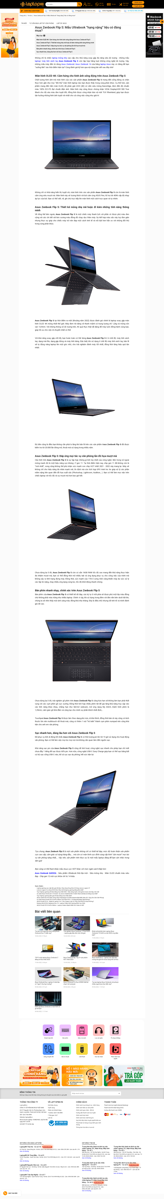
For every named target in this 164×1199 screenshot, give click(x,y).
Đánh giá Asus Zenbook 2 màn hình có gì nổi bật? (47, 1007)
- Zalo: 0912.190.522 (129, 1156)
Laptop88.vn (23, 1105)
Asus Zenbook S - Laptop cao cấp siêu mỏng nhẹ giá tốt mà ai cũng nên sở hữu (105, 958)
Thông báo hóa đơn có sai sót (85, 1127)
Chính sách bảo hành (82, 1115)
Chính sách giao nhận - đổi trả (85, 1110)
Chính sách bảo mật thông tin (85, 1118)
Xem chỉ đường (24, 1151)
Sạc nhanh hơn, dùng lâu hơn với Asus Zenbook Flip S (54, 52)
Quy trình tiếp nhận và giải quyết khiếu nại (88, 1120)
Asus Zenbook (67, 64)
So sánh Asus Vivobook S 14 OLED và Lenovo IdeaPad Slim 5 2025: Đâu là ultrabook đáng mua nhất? (67, 894)
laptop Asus (105, 64)
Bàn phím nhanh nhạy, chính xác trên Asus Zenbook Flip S (56, 49)
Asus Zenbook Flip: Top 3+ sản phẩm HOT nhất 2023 (75, 958)
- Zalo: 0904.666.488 (73, 1167)
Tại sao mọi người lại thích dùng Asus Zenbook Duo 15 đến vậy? (47, 932)
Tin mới (24, 23)
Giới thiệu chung (53, 1105)
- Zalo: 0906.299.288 (63, 1149)
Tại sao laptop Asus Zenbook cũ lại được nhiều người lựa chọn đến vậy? (105, 983)
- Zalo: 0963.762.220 (99, 1156)
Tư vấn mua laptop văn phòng (41, 23)
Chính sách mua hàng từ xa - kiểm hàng (87, 1105)
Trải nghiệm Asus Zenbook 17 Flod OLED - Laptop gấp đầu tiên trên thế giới (76, 932)
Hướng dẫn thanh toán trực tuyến (86, 1113)
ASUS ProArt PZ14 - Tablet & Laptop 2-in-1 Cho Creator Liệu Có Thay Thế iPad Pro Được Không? (65, 901)
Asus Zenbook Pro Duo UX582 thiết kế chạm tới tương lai (75, 983)
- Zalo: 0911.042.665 (66, 1157)
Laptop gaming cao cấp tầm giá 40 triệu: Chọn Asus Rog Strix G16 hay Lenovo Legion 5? (63, 888)
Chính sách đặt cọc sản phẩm (85, 1107)
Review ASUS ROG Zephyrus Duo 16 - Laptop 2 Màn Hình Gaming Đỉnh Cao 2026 (61, 903)
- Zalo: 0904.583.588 (70, 1176)
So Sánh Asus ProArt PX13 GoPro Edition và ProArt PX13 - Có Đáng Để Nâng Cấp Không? (63, 899)
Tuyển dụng (138, 6)
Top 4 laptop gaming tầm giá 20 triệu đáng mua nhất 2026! (54, 896)
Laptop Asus (62, 23)
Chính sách (138, 2)
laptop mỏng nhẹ (59, 58)
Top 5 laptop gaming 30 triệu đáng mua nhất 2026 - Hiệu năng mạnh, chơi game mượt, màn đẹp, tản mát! (68, 892)
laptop (37, 61)
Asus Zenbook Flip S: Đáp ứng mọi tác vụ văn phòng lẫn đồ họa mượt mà (61, 46)
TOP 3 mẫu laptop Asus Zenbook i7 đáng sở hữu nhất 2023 (46, 958)
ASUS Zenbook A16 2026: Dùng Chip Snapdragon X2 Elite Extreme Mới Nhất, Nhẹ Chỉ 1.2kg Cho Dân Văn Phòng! (70, 897)
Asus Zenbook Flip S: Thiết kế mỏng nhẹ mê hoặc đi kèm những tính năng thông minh (65, 43)
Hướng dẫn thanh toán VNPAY (113, 1110)
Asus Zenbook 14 (83, 64)
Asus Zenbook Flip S (68, 61)
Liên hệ (50, 1118)
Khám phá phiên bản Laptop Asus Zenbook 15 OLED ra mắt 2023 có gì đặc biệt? (105, 933)
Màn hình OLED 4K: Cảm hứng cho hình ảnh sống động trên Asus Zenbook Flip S (63, 39)
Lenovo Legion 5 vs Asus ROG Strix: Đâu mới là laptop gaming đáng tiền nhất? (60, 890)
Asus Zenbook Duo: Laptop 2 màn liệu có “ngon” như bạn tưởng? (47, 983)
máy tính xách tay (50, 61)
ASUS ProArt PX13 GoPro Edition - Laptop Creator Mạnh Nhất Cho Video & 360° (60, 905)
